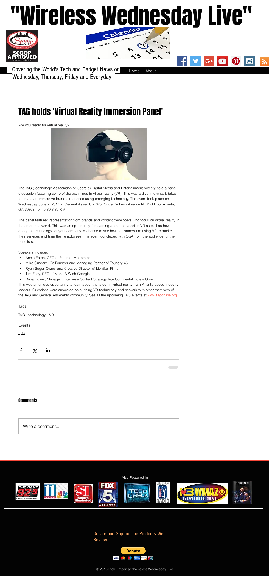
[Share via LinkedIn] (48, 350)
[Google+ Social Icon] (209, 61)
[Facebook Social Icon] (182, 61)
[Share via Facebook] (21, 350)
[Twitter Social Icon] (195, 61)
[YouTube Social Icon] (222, 61)
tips (21, 332)
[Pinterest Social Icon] (236, 61)
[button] (133, 553)
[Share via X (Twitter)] (34, 350)
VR (51, 315)
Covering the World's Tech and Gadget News (63, 69)
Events (24, 325)
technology (37, 315)
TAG (21, 315)
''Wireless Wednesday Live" (126, 16)
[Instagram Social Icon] (249, 61)
